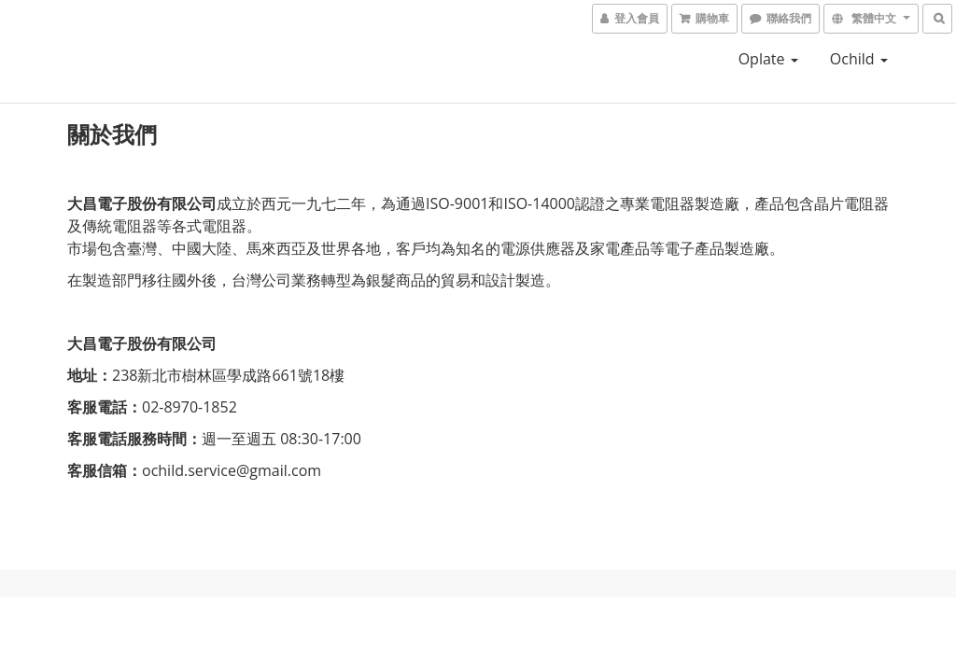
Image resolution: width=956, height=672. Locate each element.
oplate (768, 59)
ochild (859, 59)
